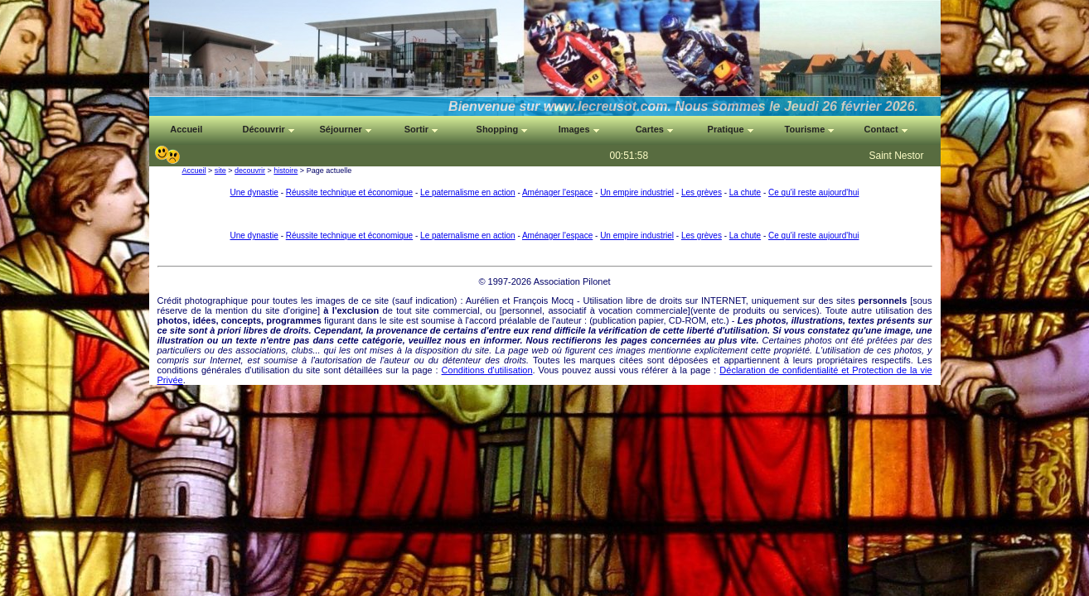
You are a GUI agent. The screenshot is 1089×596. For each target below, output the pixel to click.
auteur (569, 320)
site (220, 170)
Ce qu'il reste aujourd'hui (813, 192)
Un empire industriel (637, 192)
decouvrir (250, 170)
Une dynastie (254, 192)
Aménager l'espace (557, 192)
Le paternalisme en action (467, 192)
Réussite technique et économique (349, 192)
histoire (285, 170)
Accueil (194, 170)
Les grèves (701, 192)
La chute (745, 192)
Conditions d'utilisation (487, 370)
